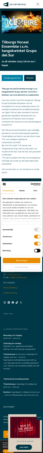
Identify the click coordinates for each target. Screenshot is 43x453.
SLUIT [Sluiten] (39, 417)
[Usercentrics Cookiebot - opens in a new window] (30, 184)
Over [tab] (35, 191)
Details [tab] (22, 191)
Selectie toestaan (21, 267)
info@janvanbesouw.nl (17, 277)
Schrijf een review (10, 293)
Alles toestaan (21, 260)
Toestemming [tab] (8, 191)
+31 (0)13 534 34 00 (14, 275)
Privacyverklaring (9, 288)
